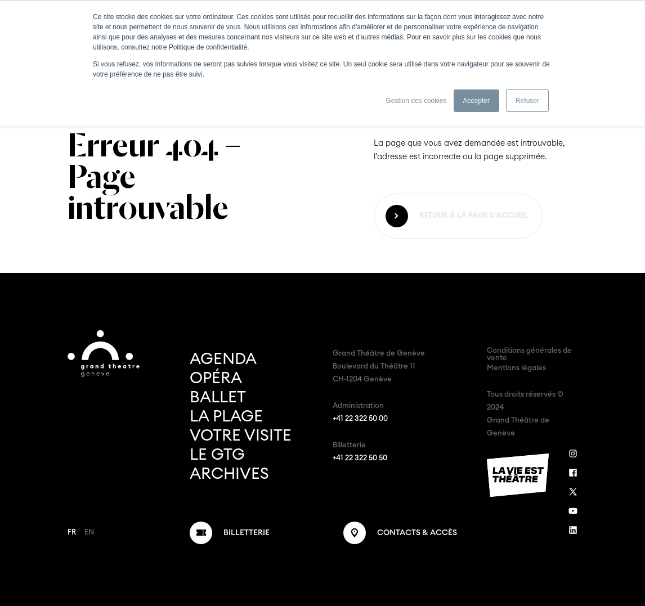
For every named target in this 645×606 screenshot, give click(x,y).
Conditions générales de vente (529, 354)
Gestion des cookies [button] (416, 101)
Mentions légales (516, 368)
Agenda (223, 359)
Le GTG (217, 455)
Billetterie (246, 533)
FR (72, 532)
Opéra (216, 378)
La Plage (226, 416)
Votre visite (241, 435)
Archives (229, 474)
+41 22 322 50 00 (360, 419)
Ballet (218, 397)
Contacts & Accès (417, 533)
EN (89, 532)
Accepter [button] (476, 101)
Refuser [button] (527, 101)
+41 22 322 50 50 (360, 458)
